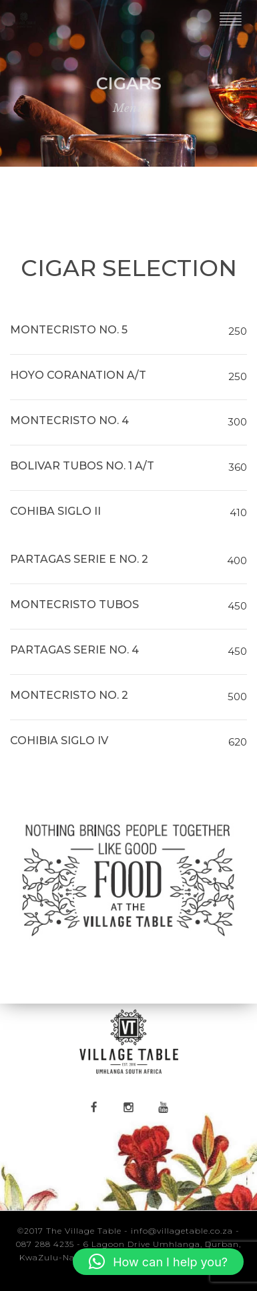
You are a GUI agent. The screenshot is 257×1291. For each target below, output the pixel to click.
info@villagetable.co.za (182, 1231)
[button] (158, 1261)
